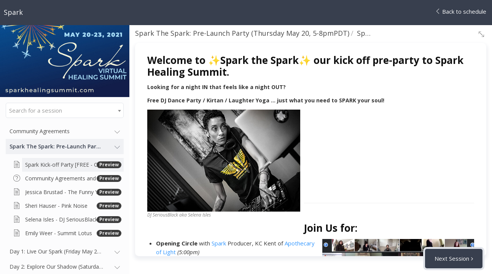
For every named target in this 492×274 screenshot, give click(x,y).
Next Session (452, 258)
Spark (219, 243)
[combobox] (65, 110)
